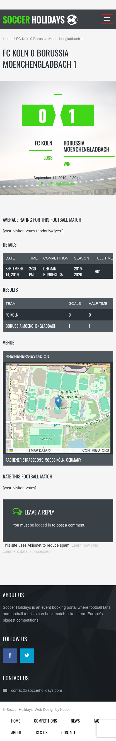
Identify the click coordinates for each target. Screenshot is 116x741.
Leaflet (18, 450)
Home (8, 39)
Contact (68, 732)
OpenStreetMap (66, 450)
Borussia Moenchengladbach (31, 326)
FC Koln (12, 314)
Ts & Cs (41, 732)
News (75, 721)
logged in (43, 525)
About (16, 732)
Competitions (45, 721)
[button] (58, 402)
